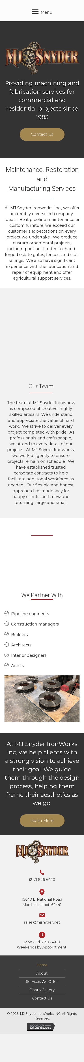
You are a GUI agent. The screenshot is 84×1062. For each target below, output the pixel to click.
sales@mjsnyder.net (42, 922)
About (42, 973)
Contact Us (42, 998)
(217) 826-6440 (42, 879)
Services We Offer (42, 982)
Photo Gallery (42, 990)
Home (42, 965)
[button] (42, 134)
